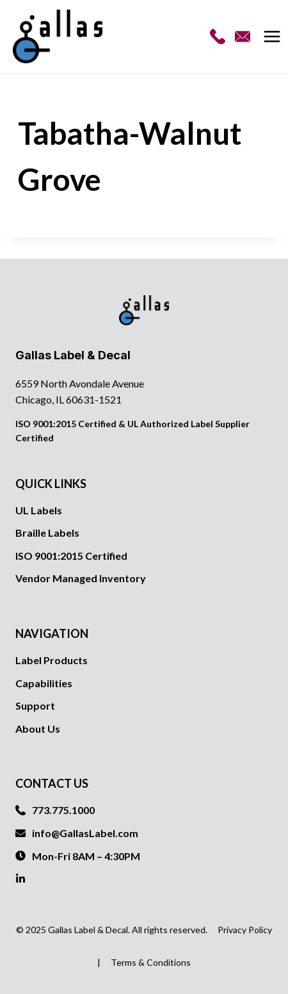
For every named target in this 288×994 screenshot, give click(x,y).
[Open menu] (274, 36)
